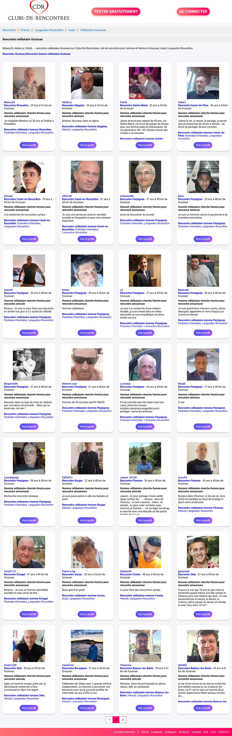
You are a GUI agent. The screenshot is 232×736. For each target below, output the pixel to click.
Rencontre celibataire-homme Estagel (26, 598)
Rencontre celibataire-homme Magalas (84, 126)
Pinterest (184, 732)
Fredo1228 (10, 665)
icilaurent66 (127, 196)
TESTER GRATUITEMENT (116, 11)
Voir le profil (29, 145)
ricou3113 (10, 571)
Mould (181, 383)
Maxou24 (9, 102)
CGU (213, 732)
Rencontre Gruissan (14, 53)
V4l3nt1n (67, 477)
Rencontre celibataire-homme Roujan (83, 504)
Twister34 (67, 665)
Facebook (156, 732)
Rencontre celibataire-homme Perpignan (143, 220)
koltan (65, 289)
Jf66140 (67, 196)
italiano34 (125, 571)
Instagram (170, 732)
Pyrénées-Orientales (15, 132)
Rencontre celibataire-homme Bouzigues (85, 698)
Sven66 (8, 289)
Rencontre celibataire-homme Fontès (141, 595)
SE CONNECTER (193, 11)
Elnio (181, 196)
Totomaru (125, 665)
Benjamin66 (11, 383)
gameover (183, 571)
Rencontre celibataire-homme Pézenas (200, 507)
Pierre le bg (68, 571)
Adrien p (67, 102)
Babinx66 (183, 289)
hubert (182, 102)
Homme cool (69, 383)
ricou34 (182, 477)
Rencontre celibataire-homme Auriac (83, 595)
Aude (65, 598)
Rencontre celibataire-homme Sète (24, 695)
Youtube (196, 732)
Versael (8, 196)
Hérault (66, 129)
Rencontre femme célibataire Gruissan (48, 53)
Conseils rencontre (124, 732)
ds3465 (182, 665)
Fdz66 (123, 102)
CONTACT (224, 732)
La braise (125, 383)
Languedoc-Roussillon (40, 132)
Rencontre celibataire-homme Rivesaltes (27, 129)
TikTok (145, 732)
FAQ (205, 732)
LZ (121, 289)
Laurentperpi (11, 477)
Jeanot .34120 (128, 477)
